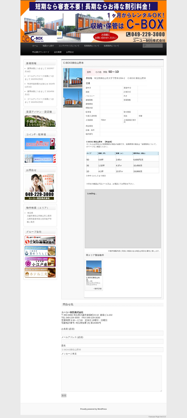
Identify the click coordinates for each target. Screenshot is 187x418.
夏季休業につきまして (36, 68)
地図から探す (48, 46)
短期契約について (111, 46)
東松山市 (36, 216)
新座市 (35, 219)
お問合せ (70, 52)
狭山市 (43, 216)
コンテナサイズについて (69, 46)
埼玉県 (30, 213)
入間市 (30, 219)
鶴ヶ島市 (30, 222)
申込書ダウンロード (40, 52)
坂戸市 (49, 219)
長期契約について (91, 46)
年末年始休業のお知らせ (37, 84)
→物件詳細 (97, 289)
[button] (97, 153)
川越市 (30, 216)
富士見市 (42, 219)
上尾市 (49, 216)
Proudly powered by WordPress (93, 409)
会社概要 (58, 52)
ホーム (35, 46)
